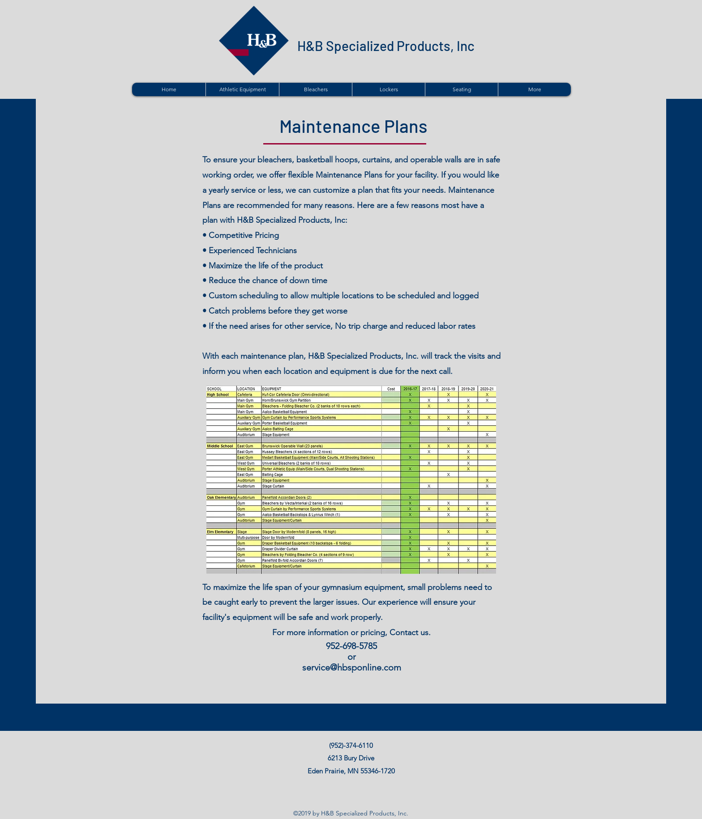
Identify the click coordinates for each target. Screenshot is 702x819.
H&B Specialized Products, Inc (386, 46)
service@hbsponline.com (351, 667)
